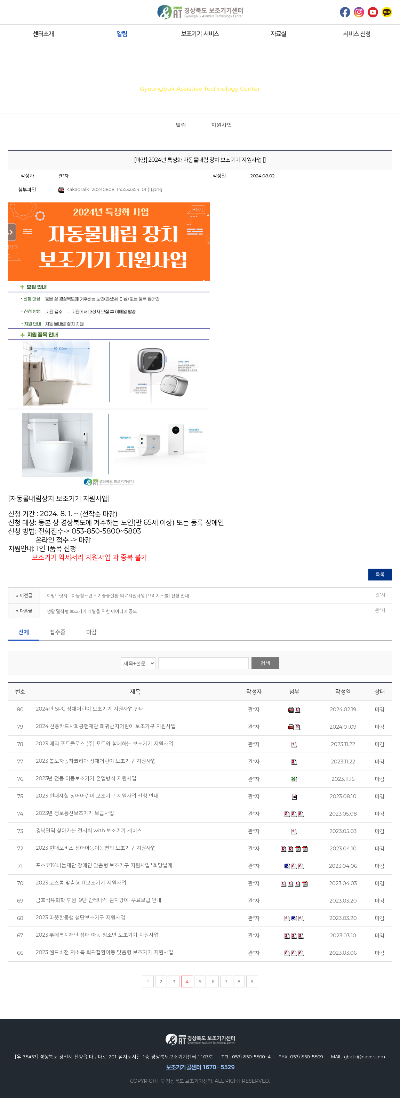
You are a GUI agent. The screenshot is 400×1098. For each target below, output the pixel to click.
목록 (380, 574)
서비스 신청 (356, 34)
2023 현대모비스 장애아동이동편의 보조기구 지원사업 (96, 848)
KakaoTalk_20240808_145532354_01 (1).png (110, 189)
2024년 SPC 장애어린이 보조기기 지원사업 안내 (90, 709)
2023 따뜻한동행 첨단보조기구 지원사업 (80, 917)
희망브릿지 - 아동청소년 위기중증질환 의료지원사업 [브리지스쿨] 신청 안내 (118, 595)
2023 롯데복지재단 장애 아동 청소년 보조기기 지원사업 (97, 935)
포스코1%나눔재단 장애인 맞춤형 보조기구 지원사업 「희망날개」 (105, 865)
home (159, 125)
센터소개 (43, 34)
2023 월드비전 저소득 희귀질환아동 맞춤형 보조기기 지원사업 (104, 952)
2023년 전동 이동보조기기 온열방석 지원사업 (86, 778)
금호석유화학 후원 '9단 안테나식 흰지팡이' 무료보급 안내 (98, 900)
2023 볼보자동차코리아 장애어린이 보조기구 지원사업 (96, 761)
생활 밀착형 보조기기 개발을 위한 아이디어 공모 (92, 611)
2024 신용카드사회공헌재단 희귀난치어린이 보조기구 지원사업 (106, 726)
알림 (122, 34)
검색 (265, 663)
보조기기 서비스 (200, 34)
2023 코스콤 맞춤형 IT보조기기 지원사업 (81, 882)
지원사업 (221, 125)
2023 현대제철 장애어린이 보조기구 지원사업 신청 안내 (97, 796)
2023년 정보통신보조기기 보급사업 (75, 813)
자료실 (278, 34)
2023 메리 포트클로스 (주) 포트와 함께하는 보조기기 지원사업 (104, 743)
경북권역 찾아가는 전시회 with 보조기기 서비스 (89, 830)
